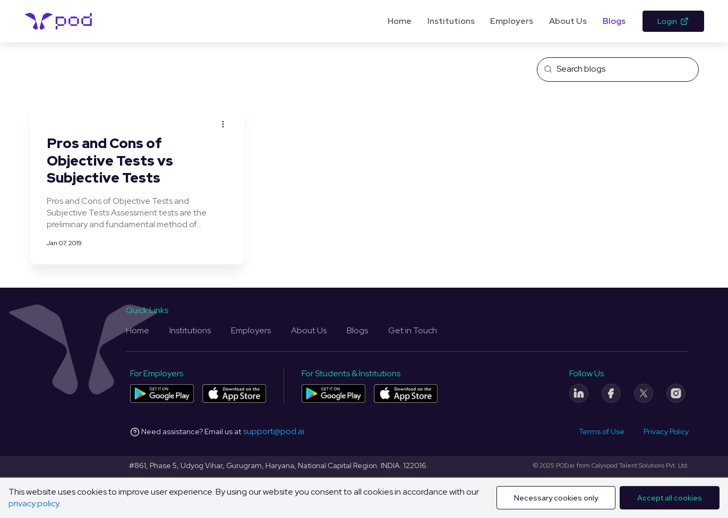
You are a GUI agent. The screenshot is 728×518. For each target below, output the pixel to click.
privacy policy (33, 503)
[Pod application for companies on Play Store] (162, 393)
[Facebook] (611, 393)
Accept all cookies (669, 498)
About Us (568, 21)
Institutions (451, 21)
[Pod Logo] (58, 21)
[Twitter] (643, 393)
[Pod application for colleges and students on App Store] (406, 393)
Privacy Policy (666, 431)
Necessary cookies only (556, 498)
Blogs (614, 21)
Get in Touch (412, 330)
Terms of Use (601, 431)
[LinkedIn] (578, 393)
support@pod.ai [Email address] (273, 431)
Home (400, 21)
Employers (511, 21)
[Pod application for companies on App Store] (234, 393)
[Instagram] (676, 393)
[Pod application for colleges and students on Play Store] (333, 393)
